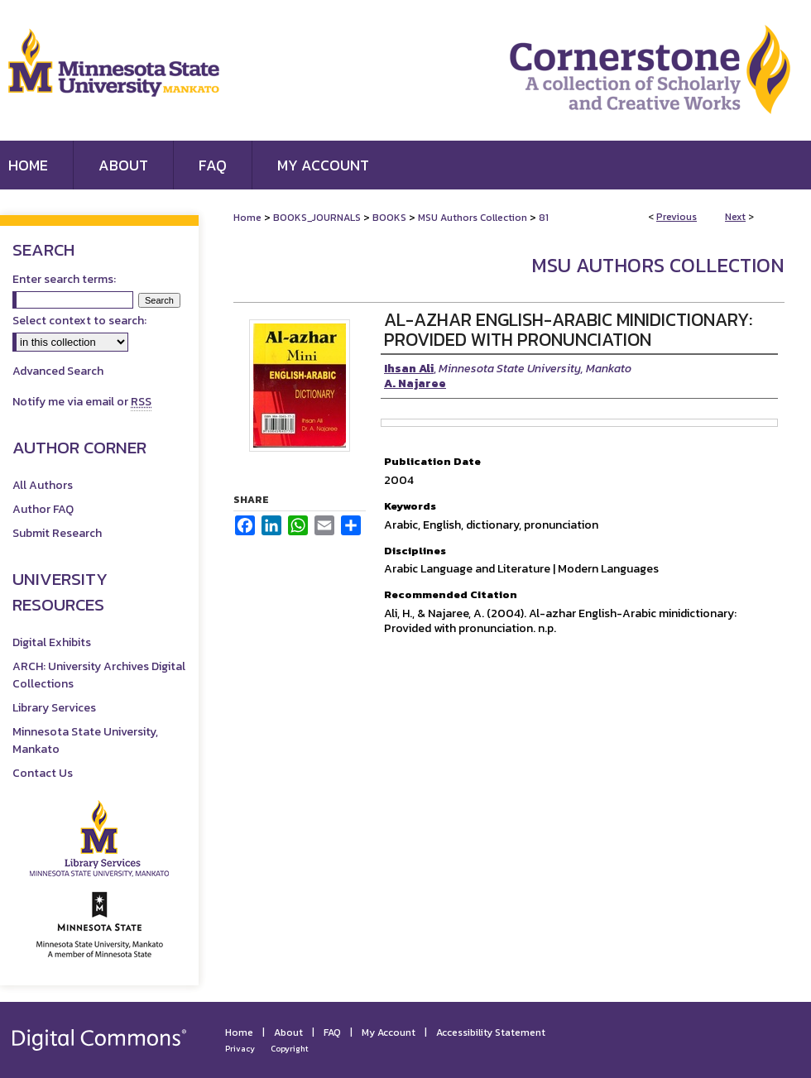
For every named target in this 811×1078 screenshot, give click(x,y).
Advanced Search (57, 371)
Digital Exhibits (51, 642)
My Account (388, 1032)
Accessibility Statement (490, 1032)
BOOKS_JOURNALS (317, 217)
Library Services (54, 707)
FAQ (332, 1032)
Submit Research (57, 533)
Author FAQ (43, 509)
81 (544, 217)
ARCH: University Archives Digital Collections (98, 675)
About (288, 1032)
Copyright (290, 1048)
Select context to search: (79, 320)
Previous (676, 216)
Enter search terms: (64, 279)
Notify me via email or (81, 401)
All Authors (42, 485)
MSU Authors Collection (472, 217)
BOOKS (389, 217)
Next (735, 216)
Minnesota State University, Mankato (85, 740)
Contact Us (42, 773)
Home (247, 217)
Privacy (240, 1048)
